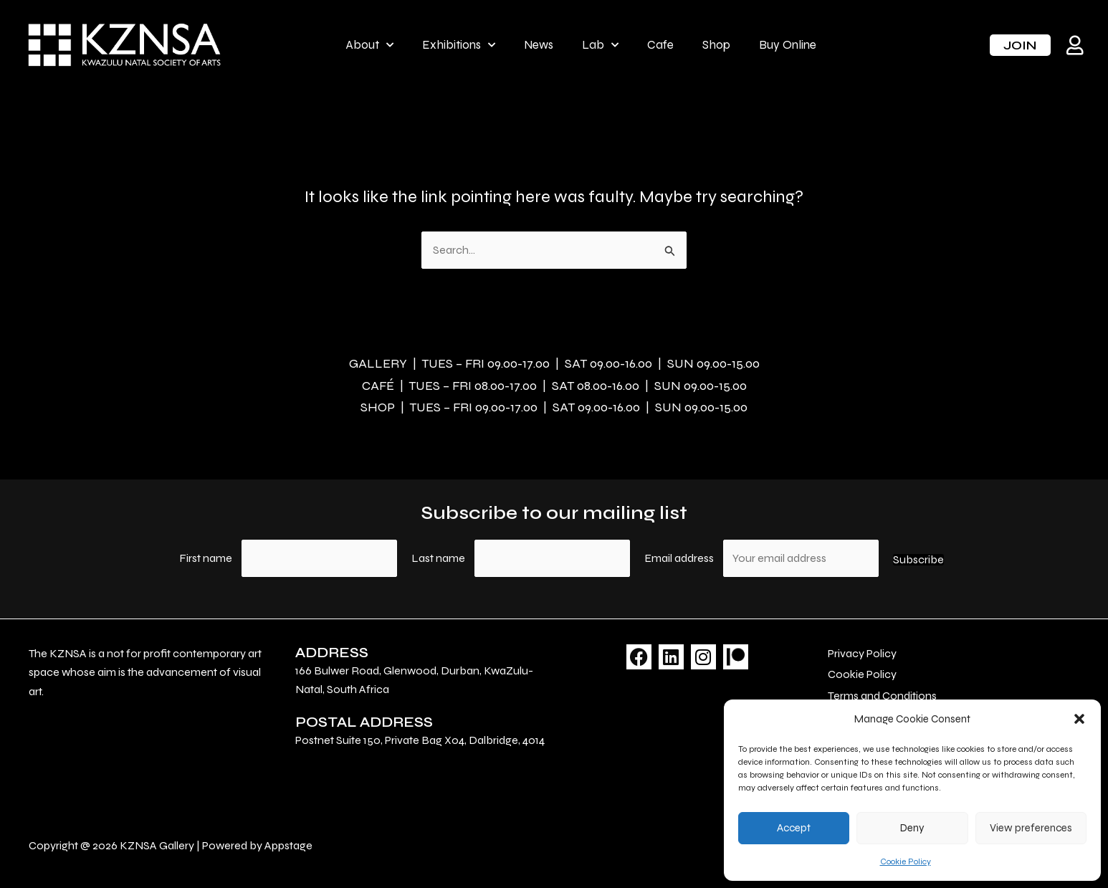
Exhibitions (458, 45)
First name (205, 558)
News (538, 44)
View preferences (1031, 827)
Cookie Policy (905, 861)
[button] (1079, 719)
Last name (438, 558)
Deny (912, 827)
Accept (794, 827)
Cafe (660, 44)
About (369, 45)
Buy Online (787, 44)
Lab (600, 45)
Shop (716, 44)
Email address (680, 558)
